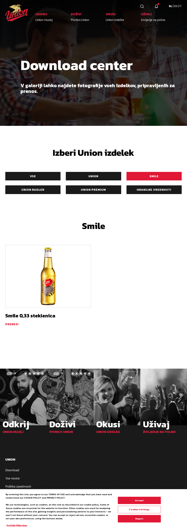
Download (12, 470)
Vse (33, 176)
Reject (139, 520)
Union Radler (32, 189)
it (180, 6)
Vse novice (12, 478)
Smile (154, 176)
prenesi (12, 324)
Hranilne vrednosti (154, 189)
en (176, 6)
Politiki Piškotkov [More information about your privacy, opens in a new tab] (17, 526)
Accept (139, 501)
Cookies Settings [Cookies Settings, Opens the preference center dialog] (139, 510)
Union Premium (93, 189)
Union (93, 176)
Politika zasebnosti (18, 486)
